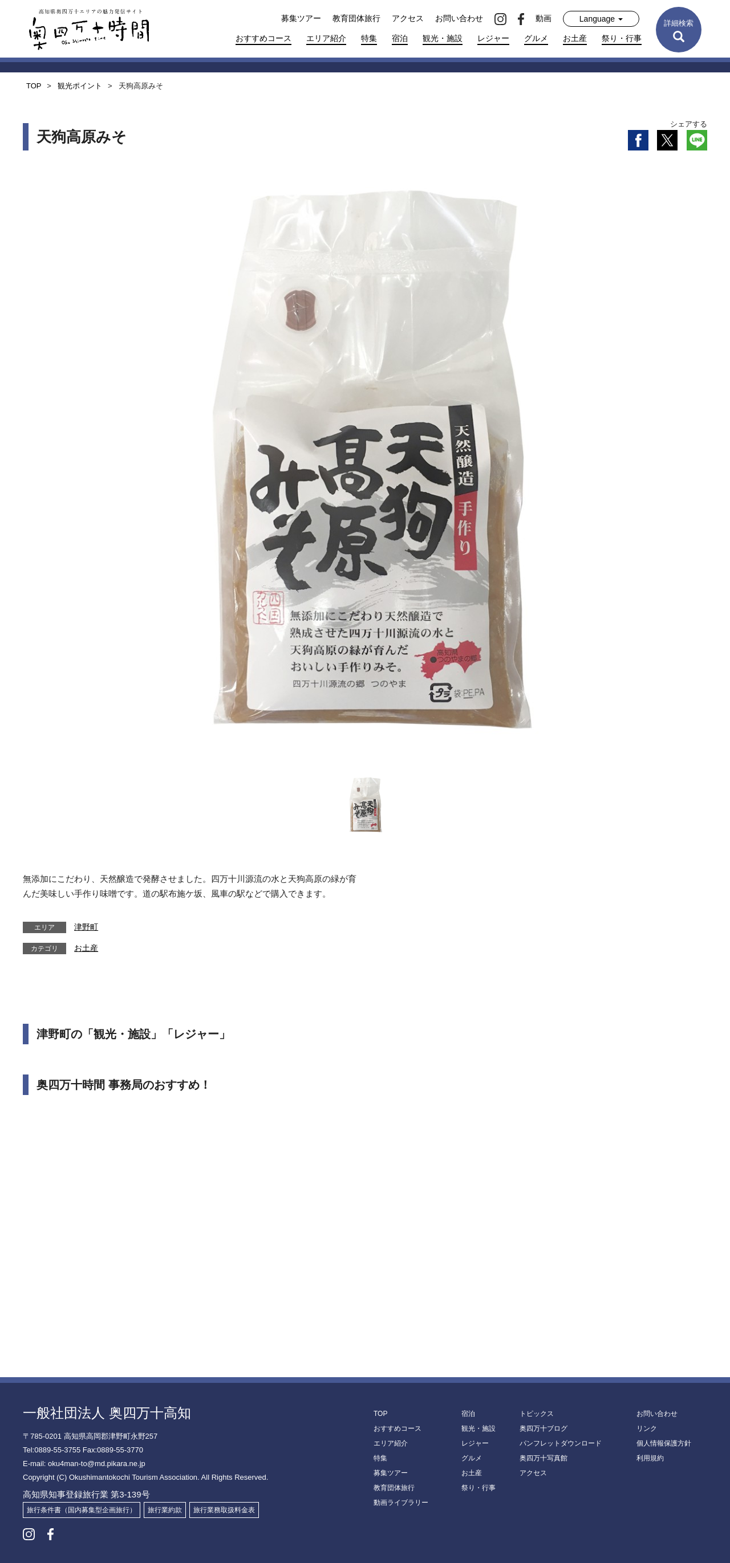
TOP (380, 1414)
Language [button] (601, 18)
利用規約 (650, 1458)
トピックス (537, 1414)
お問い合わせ (459, 18)
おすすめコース (263, 38)
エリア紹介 (326, 38)
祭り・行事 (622, 38)
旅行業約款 (165, 1510)
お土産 (575, 38)
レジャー (493, 38)
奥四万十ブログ (543, 1428)
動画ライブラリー (401, 1503)
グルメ (536, 38)
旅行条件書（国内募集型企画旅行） (81, 1510)
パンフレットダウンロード (561, 1443)
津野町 (86, 926)
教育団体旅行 (356, 18)
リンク (646, 1428)
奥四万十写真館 (543, 1458)
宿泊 (400, 38)
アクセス (408, 18)
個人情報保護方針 (663, 1443)
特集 (369, 38)
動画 (543, 18)
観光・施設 (443, 38)
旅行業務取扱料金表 (224, 1510)
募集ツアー (301, 18)
